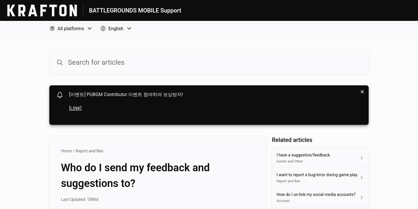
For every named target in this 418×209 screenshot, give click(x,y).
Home (66, 151)
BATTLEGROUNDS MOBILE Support (135, 10)
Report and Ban (89, 151)
